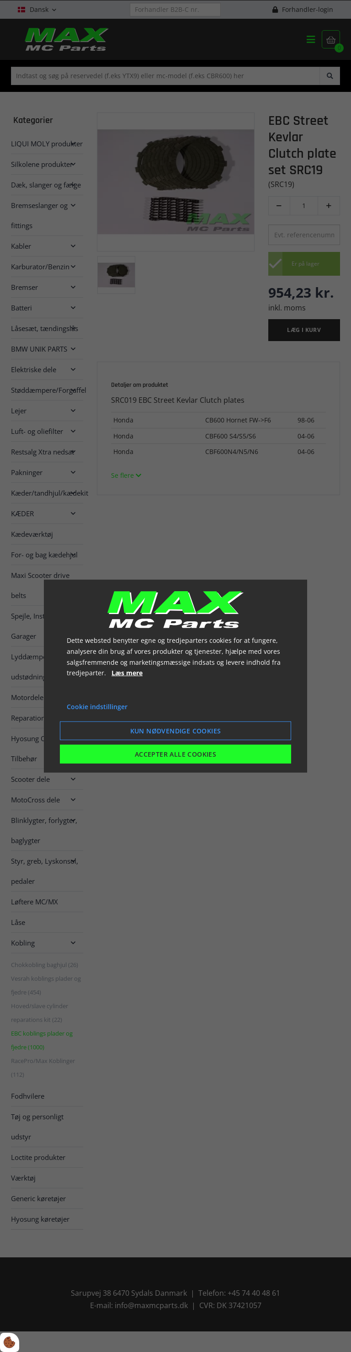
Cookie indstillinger (97, 706)
